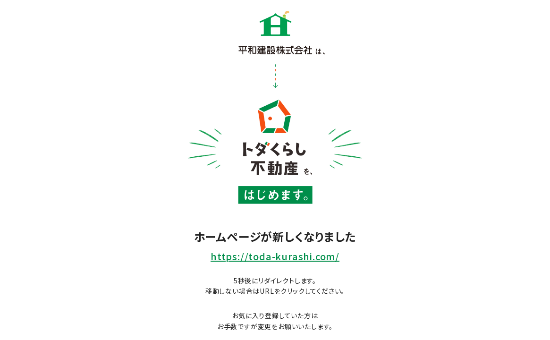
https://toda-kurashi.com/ (275, 256)
